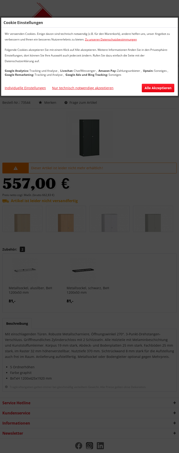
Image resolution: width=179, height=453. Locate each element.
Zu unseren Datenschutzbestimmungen (111, 39)
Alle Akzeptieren (158, 88)
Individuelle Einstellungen (25, 88)
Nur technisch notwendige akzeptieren (83, 88)
